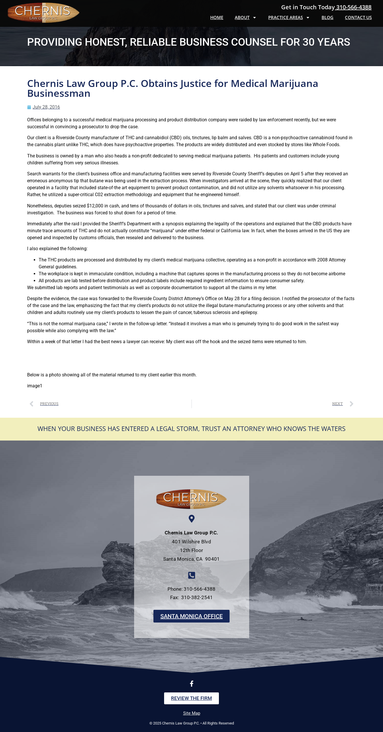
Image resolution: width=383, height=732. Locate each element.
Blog (327, 17)
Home (216, 17)
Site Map (191, 713)
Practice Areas (289, 17)
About (246, 17)
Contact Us (358, 17)
